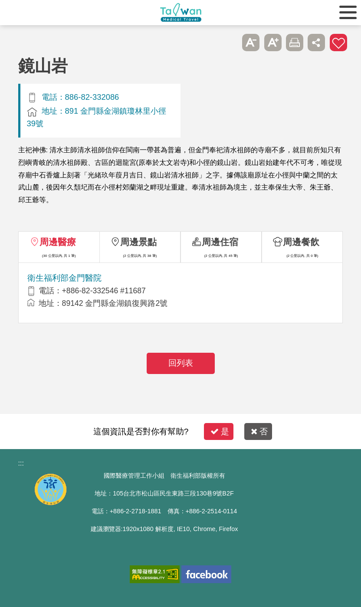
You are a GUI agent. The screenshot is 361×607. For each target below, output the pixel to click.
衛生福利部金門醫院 (64, 277)
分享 (316, 42)
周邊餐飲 (301, 242)
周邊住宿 (220, 242)
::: (21, 463)
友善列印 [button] (294, 42)
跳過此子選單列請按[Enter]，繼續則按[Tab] (229, 42)
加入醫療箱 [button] (338, 42)
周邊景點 (138, 242)
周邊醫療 (57, 242)
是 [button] (219, 431)
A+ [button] (273, 42)
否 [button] (259, 431)
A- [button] (250, 42)
